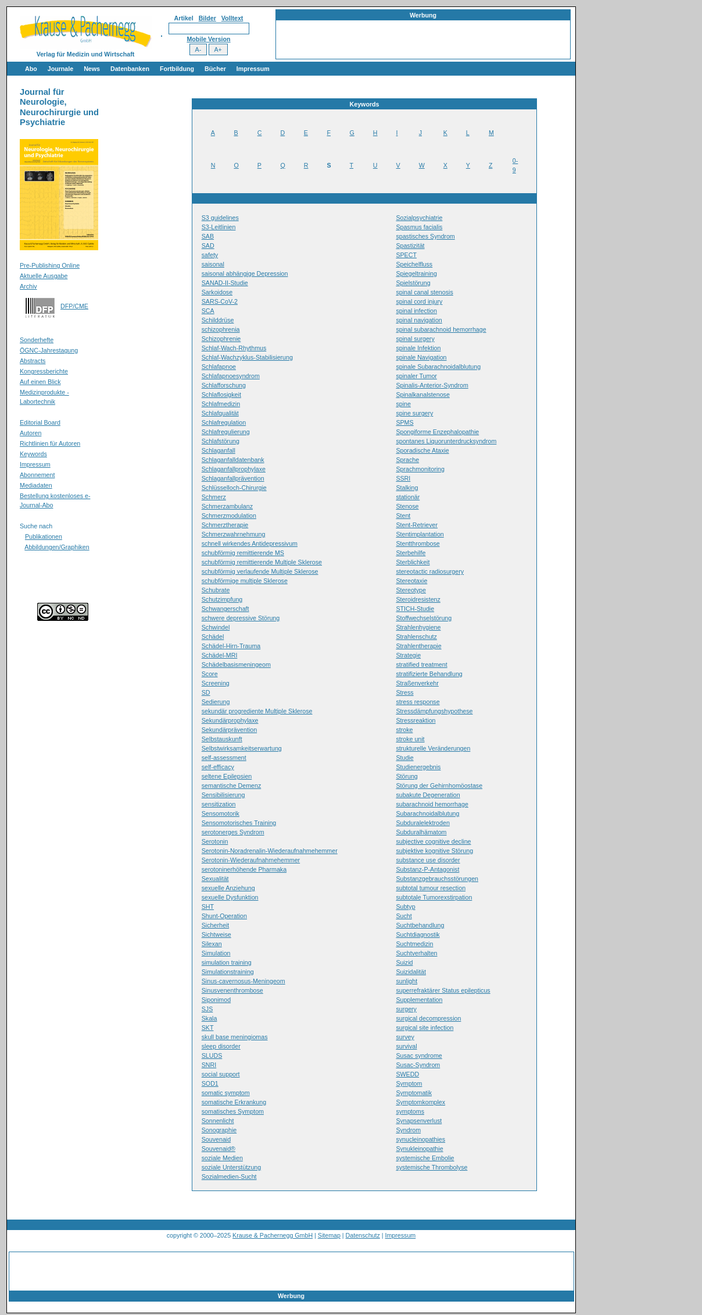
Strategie (408, 655)
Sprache (407, 459)
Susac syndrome (419, 1055)
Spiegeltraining (416, 273)
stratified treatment (421, 664)
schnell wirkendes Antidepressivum (250, 543)
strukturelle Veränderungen (433, 748)
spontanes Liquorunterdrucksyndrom (446, 441)
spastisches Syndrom (425, 236)
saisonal (213, 264)
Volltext (232, 18)
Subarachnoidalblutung (427, 813)
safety (210, 254)
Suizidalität (411, 971)
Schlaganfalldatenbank (233, 459)
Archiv (28, 286)
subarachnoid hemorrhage (432, 804)
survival (406, 1046)
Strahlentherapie (418, 645)
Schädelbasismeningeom (236, 664)
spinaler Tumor (416, 375)
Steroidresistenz (418, 599)
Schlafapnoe (219, 366)
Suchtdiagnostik (417, 934)
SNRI (209, 1064)
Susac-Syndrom (418, 1064)
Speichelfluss (414, 264)
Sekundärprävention (229, 729)
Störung (406, 776)
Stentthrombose (417, 543)
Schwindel (216, 627)
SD (206, 692)
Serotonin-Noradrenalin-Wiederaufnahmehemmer (270, 850)
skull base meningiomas (235, 1036)
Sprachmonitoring (420, 468)
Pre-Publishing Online (50, 265)
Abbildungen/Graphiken (56, 546)
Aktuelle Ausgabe (43, 275)
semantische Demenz (231, 785)
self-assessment (224, 757)
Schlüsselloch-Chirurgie (234, 487)
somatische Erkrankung (234, 1102)
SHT (208, 906)
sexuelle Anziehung (228, 887)
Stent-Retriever (417, 524)
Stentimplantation (419, 534)
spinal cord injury (419, 301)
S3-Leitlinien (219, 226)
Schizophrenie (221, 338)
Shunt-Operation (224, 915)
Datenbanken (129, 68)
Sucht (403, 915)
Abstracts (32, 360)
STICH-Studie (415, 608)
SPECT (406, 254)
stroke (404, 729)
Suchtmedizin (414, 943)
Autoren (30, 432)
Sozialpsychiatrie (419, 217)
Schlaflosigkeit (221, 394)
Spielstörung (413, 282)
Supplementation (419, 999)
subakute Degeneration (428, 794)
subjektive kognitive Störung (434, 850)
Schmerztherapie (225, 524)
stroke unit (410, 738)
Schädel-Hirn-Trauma (231, 645)
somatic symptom (226, 1092)
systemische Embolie (425, 1157)
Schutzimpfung (222, 599)
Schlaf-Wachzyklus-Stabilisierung (247, 357)
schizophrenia (221, 329)
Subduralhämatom (421, 832)
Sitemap (329, 1235)
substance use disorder (428, 859)
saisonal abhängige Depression (245, 273)
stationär (408, 496)
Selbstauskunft (222, 738)
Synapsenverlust (419, 1120)
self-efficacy (218, 766)
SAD (208, 245)
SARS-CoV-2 (220, 301)
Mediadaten (36, 485)
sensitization (219, 804)
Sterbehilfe (410, 552)
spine (403, 403)
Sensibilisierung (223, 794)
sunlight (406, 981)
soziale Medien (222, 1157)
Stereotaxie (411, 580)
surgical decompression (428, 1018)
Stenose (407, 506)
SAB (208, 236)
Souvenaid (216, 1139)
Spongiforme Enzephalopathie (437, 431)
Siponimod (216, 999)
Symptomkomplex (420, 1102)
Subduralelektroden (422, 822)
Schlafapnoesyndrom (231, 375)
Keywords (33, 453)
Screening (216, 683)
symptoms (410, 1111)
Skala (209, 1018)
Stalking (407, 487)
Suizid (404, 962)
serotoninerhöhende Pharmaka (244, 869)
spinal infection (416, 310)
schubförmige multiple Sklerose (245, 580)
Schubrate (216, 590)
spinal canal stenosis (424, 292)
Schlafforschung (224, 385)
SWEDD (407, 1074)
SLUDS (212, 1055)
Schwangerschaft (225, 608)
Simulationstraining (228, 971)
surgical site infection (424, 1027)
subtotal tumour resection (430, 887)
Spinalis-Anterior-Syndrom (432, 385)
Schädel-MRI (220, 655)
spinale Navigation (421, 357)
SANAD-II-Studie (225, 282)
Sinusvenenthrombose (232, 990)
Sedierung (216, 701)
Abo (31, 68)
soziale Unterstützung (231, 1167)
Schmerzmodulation (229, 515)
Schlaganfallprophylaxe (234, 468)
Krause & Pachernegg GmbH (272, 1235)
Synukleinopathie (419, 1148)
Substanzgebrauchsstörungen (437, 878)
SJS (207, 1008)
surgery (406, 1008)
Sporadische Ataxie (422, 450)
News (92, 68)
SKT (208, 1027)
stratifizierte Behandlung (429, 673)
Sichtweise (216, 934)
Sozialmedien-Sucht (229, 1176)
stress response (417, 701)
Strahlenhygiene (418, 627)
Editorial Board (40, 422)
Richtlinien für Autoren (50, 443)
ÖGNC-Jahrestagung (49, 350)
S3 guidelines (220, 217)
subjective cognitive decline (433, 841)
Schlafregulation (224, 422)
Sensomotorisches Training (239, 822)
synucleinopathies (420, 1139)
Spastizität (410, 245)
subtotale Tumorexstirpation (434, 897)
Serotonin (215, 841)
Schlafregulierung (226, 431)
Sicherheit (215, 925)
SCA (208, 310)
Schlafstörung (220, 441)
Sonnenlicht (218, 1120)
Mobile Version (208, 38)
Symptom (409, 1083)
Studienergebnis (418, 766)
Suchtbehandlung (420, 925)
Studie (404, 757)
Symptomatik (414, 1092)
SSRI (403, 478)
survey (405, 1036)
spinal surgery (415, 338)
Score (210, 673)
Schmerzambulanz (227, 506)
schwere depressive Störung (241, 617)
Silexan (212, 943)
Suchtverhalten (416, 953)
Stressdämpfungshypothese (434, 711)
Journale (60, 68)
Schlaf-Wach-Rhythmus (234, 347)
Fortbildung (177, 68)
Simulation (216, 953)
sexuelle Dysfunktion (230, 897)
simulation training (227, 962)
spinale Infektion (418, 347)
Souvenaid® (218, 1148)
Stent (403, 515)
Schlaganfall (218, 450)
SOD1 (210, 1083)
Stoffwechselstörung (424, 617)
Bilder (207, 18)
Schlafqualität (220, 413)
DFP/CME (74, 306)
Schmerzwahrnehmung (234, 534)
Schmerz (214, 496)
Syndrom (408, 1129)
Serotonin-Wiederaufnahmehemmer (251, 859)
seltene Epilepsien (227, 776)
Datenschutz (363, 1235)
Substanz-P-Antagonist (427, 869)
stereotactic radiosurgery (430, 571)
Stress (404, 692)
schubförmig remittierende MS (243, 552)
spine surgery (414, 413)
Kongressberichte (44, 371)
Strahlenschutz (416, 636)
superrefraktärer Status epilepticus (443, 990)
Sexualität (215, 878)
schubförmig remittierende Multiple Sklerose (262, 562)
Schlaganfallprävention (233, 478)
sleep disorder (221, 1046)
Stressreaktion (415, 720)
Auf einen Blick (40, 381)
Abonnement (37, 474)
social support (221, 1074)
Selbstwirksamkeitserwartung (242, 748)
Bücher (215, 68)
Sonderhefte (36, 339)
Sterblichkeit (412, 562)
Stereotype (411, 590)
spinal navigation (419, 320)
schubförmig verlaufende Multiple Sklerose (260, 571)
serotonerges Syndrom (233, 832)
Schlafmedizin (221, 403)
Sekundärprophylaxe (230, 720)
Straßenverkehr (417, 683)
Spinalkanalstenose (422, 394)
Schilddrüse (218, 320)
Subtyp (405, 906)
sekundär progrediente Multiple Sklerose (257, 711)
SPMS (404, 422)
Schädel (213, 636)
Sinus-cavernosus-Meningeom (243, 981)
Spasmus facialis (419, 226)
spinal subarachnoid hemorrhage (441, 329)
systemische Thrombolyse (431, 1167)
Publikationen (43, 536)
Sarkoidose (217, 292)
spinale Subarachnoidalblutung (438, 366)
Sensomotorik (220, 813)
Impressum (253, 68)
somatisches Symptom (233, 1111)
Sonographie (219, 1129)
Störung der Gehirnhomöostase (439, 785)
